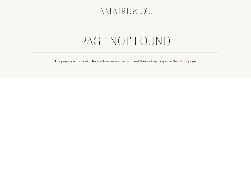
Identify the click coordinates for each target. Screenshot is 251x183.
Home (183, 61)
